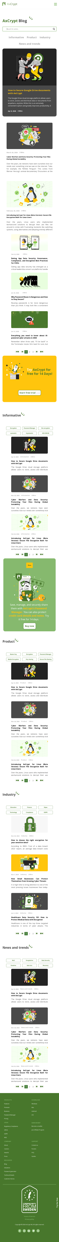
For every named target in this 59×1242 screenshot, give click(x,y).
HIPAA (6, 1130)
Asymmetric (29, 433)
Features (6, 1104)
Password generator (10, 1171)
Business (6, 1111)
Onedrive (13, 965)
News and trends (29, 43)
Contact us (35, 1145)
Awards (6, 1152)
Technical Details (9, 1175)
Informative (16, 37)
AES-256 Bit (45, 433)
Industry (45, 37)
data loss (29, 965)
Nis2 (13, 960)
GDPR (45, 812)
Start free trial (29, 392)
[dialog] (55, 1238)
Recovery (45, 965)
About (6, 1145)
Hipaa (45, 807)
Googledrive (29, 960)
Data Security (46, 960)
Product (32, 37)
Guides (34, 1156)
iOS (33, 1115)
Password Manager (29, 428)
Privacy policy (29, 1219)
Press (5, 1156)
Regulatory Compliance (11, 1126)
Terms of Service (29, 1216)
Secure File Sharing (45, 659)
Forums (34, 1149)
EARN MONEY (36, 1123)
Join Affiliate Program (38, 1130)
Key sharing (29, 659)
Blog (5, 1164)
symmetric (13, 433)
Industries (7, 1168)
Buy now (29, 626)
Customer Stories (9, 1179)
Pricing (6, 1119)
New (29, 565)
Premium (7, 1107)
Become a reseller (37, 1126)
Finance (29, 807)
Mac (33, 1107)
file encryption (45, 428)
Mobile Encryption (13, 659)
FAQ (33, 1152)
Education (13, 807)
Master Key (13, 654)
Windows (34, 1104)
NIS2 (5, 1137)
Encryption (13, 428)
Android (34, 1111)
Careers (6, 1149)
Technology (13, 812)
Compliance (29, 812)
